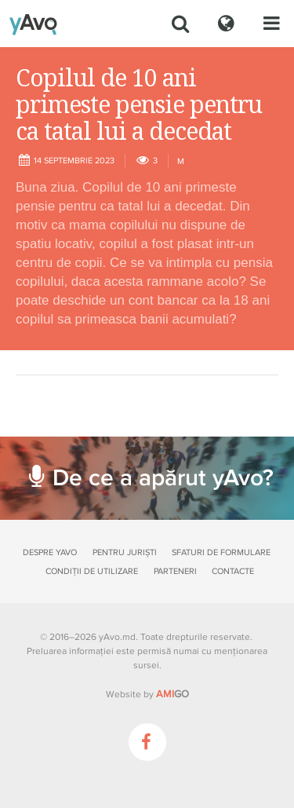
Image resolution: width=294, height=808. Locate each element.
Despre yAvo (50, 552)
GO (172, 694)
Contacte (233, 571)
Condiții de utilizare (91, 571)
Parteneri (175, 571)
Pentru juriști (125, 552)
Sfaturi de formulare (221, 552)
